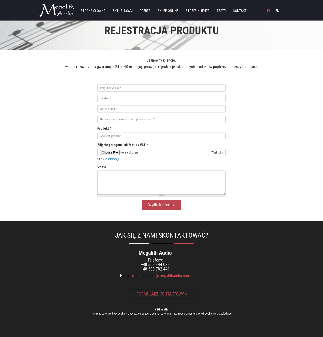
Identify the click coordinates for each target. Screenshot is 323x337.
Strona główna (93, 11)
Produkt (104, 128)
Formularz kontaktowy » (161, 294)
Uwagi (101, 166)
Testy (221, 11)
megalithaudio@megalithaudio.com (161, 275)
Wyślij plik (217, 152)
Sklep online (168, 11)
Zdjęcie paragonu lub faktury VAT (122, 145)
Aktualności (123, 11)
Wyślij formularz (161, 204)
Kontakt (240, 11)
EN (277, 11)
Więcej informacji (108, 159)
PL (269, 11)
